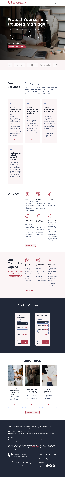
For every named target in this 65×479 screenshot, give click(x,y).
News (39, 471)
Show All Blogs (32, 415)
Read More (14, 407)
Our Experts (41, 464)
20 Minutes (22, 326)
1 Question (43, 324)
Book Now (24, 344)
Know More (14, 140)
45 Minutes (22, 333)
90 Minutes (22, 337)
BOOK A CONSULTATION (16, 47)
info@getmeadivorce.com (51, 461)
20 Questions (43, 335)
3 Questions (43, 328)
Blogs (39, 469)
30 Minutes (22, 330)
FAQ (39, 467)
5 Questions (43, 331)
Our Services (40, 461)
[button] (55, 3)
